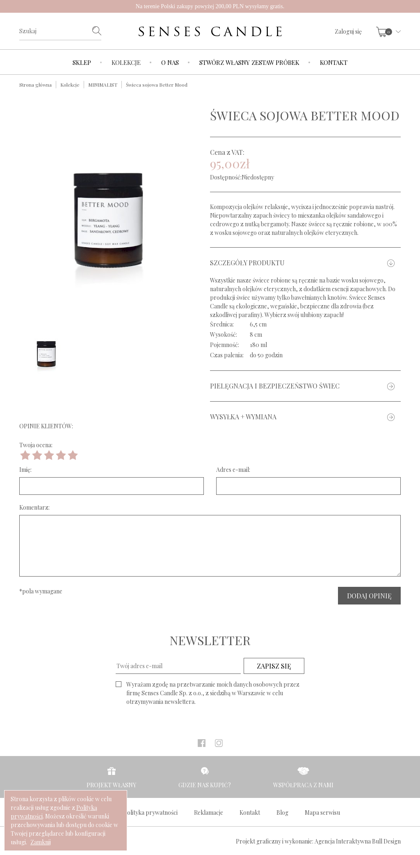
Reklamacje (208, 812)
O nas (170, 62)
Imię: (25, 469)
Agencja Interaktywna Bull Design (358, 841)
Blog (282, 812)
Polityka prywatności (150, 812)
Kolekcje (126, 62)
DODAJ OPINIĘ (369, 595)
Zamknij (40, 842)
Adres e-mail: (233, 469)
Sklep (82, 62)
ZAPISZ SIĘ (274, 666)
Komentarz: (34, 507)
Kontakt (333, 62)
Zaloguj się (348, 31)
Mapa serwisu (322, 812)
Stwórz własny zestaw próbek (249, 62)
